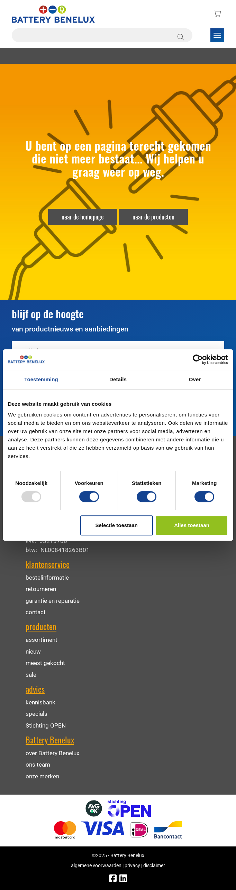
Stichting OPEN (46, 725)
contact (36, 612)
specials (36, 714)
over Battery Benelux (52, 753)
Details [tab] (118, 379)
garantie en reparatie (53, 601)
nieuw (33, 651)
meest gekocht (45, 663)
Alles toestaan (191, 525)
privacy (132, 865)
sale (31, 674)
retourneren (41, 589)
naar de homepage (83, 216)
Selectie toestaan (116, 525)
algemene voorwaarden (96, 865)
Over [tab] (195, 379)
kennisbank (40, 702)
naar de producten (153, 216)
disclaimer (154, 865)
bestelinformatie (47, 577)
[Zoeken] (181, 35)
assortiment (41, 640)
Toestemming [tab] (41, 379)
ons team (38, 764)
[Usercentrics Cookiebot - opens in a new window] (197, 359)
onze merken (42, 776)
